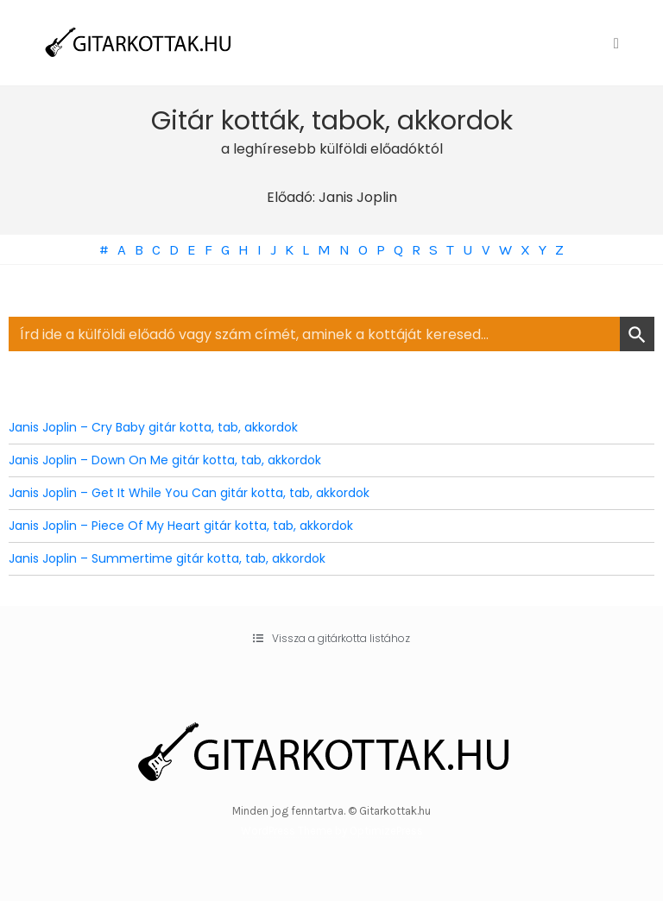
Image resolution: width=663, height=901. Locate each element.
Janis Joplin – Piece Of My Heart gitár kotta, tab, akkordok (181, 525)
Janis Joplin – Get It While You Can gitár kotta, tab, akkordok (189, 492)
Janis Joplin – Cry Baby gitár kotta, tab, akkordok (153, 427)
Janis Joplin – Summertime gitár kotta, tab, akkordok (167, 558)
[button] (331, 638)
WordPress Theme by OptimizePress (332, 830)
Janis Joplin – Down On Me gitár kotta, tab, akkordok (165, 460)
